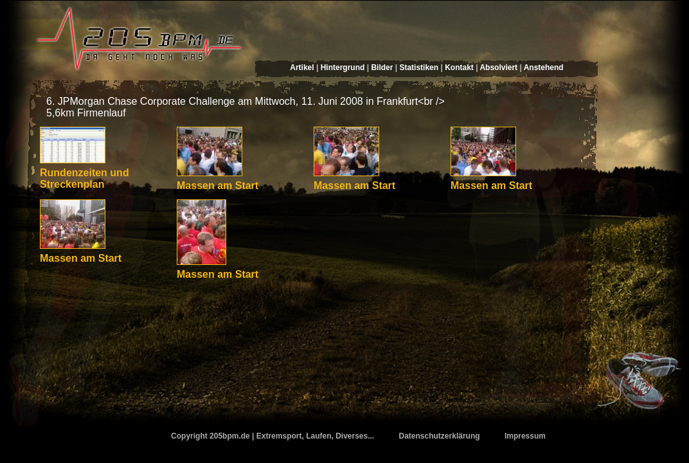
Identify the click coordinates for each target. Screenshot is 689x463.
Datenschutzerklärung (439, 435)
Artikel (302, 67)
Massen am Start (217, 185)
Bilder (382, 67)
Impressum (525, 435)
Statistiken (418, 67)
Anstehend (544, 67)
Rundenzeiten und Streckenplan (84, 178)
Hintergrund (343, 67)
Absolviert (498, 67)
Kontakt (459, 67)
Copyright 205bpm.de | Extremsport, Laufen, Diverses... (272, 435)
